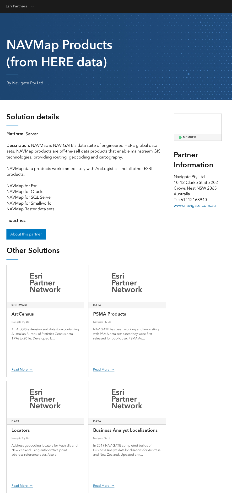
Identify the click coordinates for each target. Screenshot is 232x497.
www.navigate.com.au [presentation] (195, 205)
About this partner (26, 234)
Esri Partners (16, 6)
